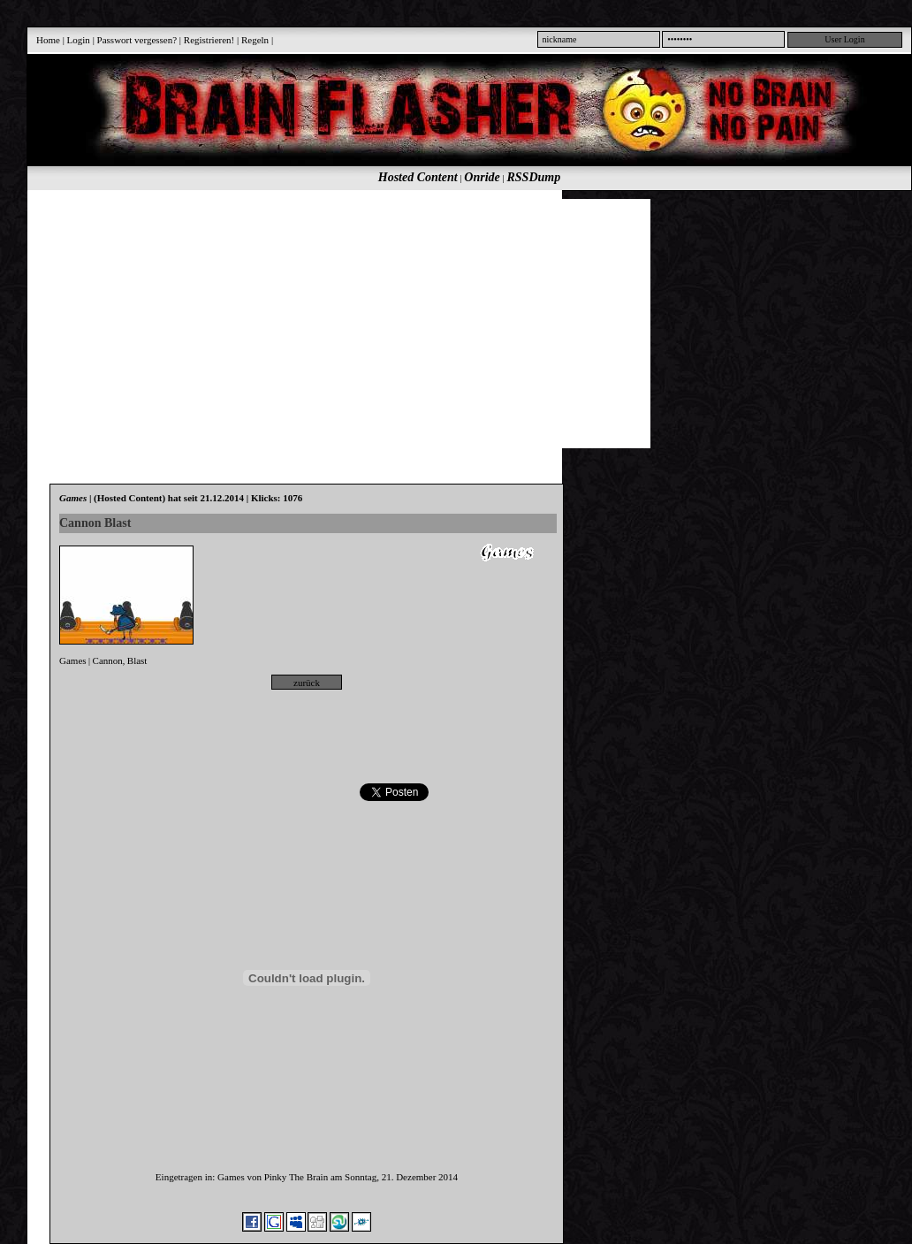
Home (48, 39)
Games (73, 660)
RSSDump (534, 177)
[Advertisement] (326, 322)
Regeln (255, 39)
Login (78, 39)
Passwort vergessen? (137, 39)
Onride (481, 177)
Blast (137, 660)
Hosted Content (418, 177)
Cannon (108, 660)
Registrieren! (209, 39)
